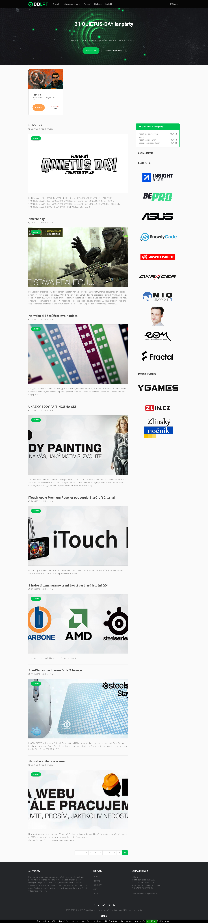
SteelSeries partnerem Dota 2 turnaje (55, 670)
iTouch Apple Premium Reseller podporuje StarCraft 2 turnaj (71, 497)
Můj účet (174, 4)
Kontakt (108, 4)
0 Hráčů (38, 107)
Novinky (56, 4)
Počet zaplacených (147, 140)
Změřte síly (36, 219)
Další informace (164, 921)
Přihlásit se (91, 50)
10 (119, 853)
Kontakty (97, 885)
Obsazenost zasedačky (149, 143)
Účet (95, 889)
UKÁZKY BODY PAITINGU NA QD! (52, 407)
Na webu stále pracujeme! (46, 761)
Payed (95, 893)
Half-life (36, 94)
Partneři (87, 4)
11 (125, 853)
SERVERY (35, 125)
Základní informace (113, 50)
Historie (98, 4)
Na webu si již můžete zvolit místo (53, 316)
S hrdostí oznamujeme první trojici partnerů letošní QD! (68, 585)
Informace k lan (71, 4)
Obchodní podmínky (133, 910)
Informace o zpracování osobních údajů (107, 910)
